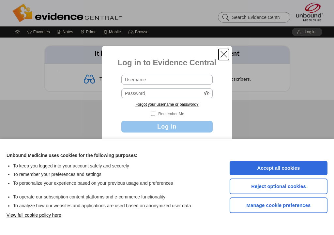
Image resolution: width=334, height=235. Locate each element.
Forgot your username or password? (166, 104)
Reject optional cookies (278, 186)
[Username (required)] (167, 80)
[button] (224, 54)
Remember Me (171, 114)
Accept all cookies (278, 168)
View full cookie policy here (34, 215)
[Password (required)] (167, 93)
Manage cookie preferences (279, 205)
